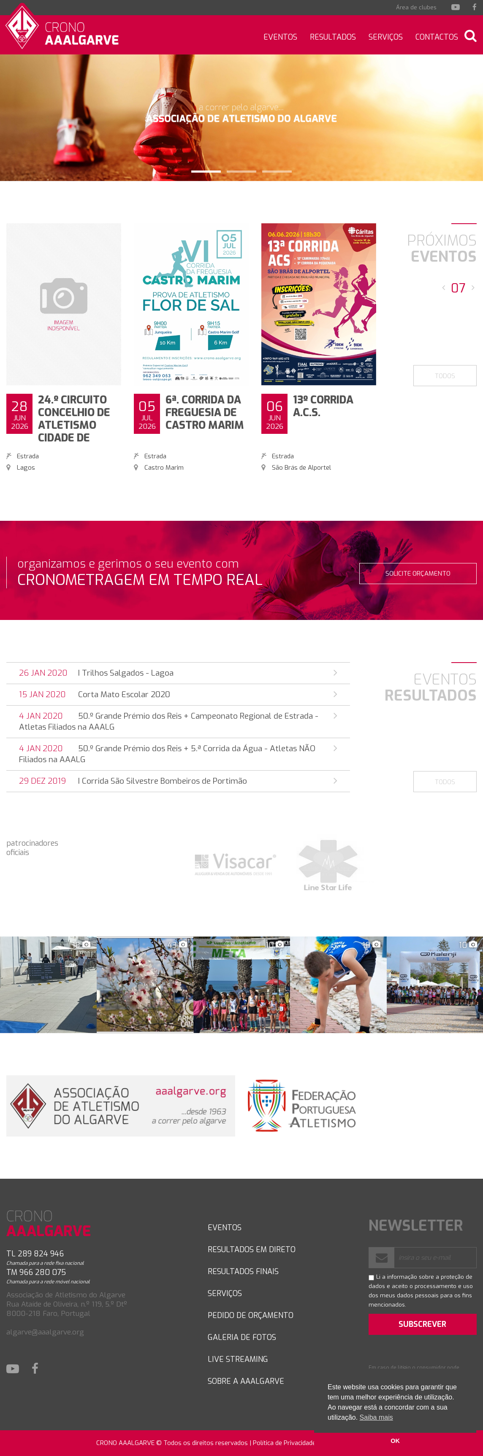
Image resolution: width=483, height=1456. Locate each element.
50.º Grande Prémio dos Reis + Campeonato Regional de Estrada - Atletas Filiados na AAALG (178, 721)
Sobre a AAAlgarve (246, 1381)
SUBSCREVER (422, 1324)
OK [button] (395, 1440)
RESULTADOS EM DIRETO (252, 1249)
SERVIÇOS (225, 1293)
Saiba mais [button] (376, 1417)
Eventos (280, 37)
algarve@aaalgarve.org (45, 1332)
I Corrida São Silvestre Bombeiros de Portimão (178, 781)
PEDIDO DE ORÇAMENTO (250, 1315)
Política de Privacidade (284, 1443)
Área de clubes (416, 7)
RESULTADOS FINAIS (243, 1271)
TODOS (445, 376)
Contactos (436, 37)
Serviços (386, 37)
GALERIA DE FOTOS (242, 1337)
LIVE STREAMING (238, 1359)
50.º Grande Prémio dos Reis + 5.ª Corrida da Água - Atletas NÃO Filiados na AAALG (178, 754)
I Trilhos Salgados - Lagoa (178, 673)
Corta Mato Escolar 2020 (178, 694)
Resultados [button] (333, 37)
